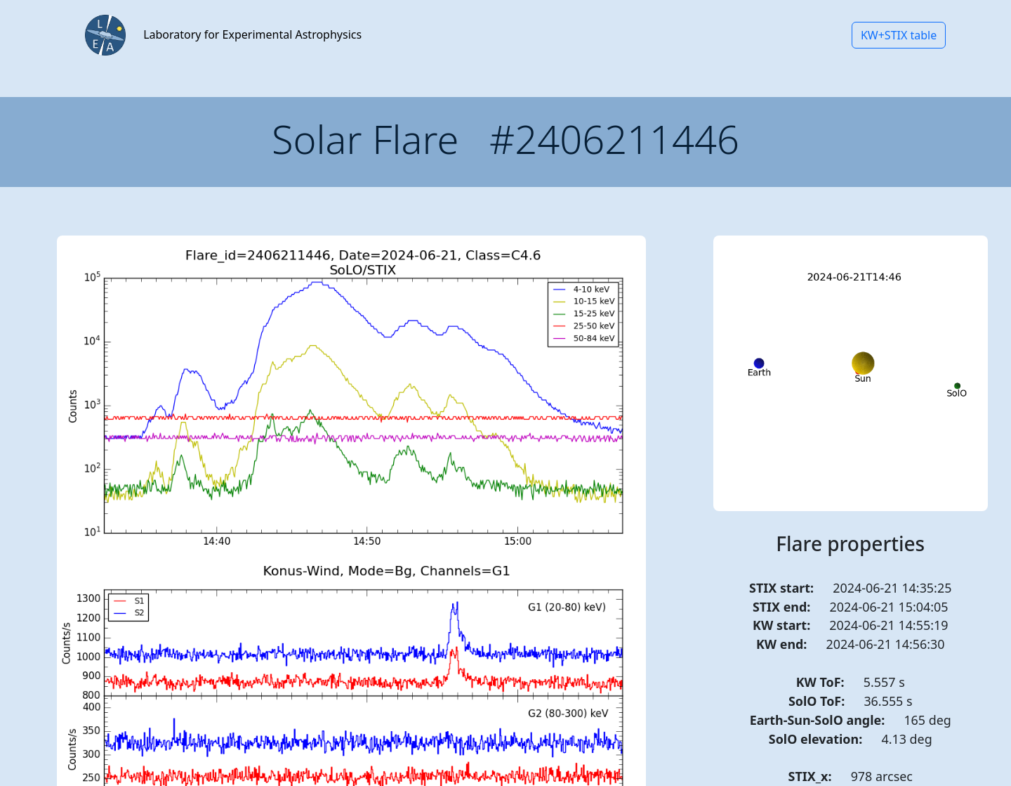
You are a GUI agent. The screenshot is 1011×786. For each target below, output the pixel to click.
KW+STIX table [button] (899, 35)
